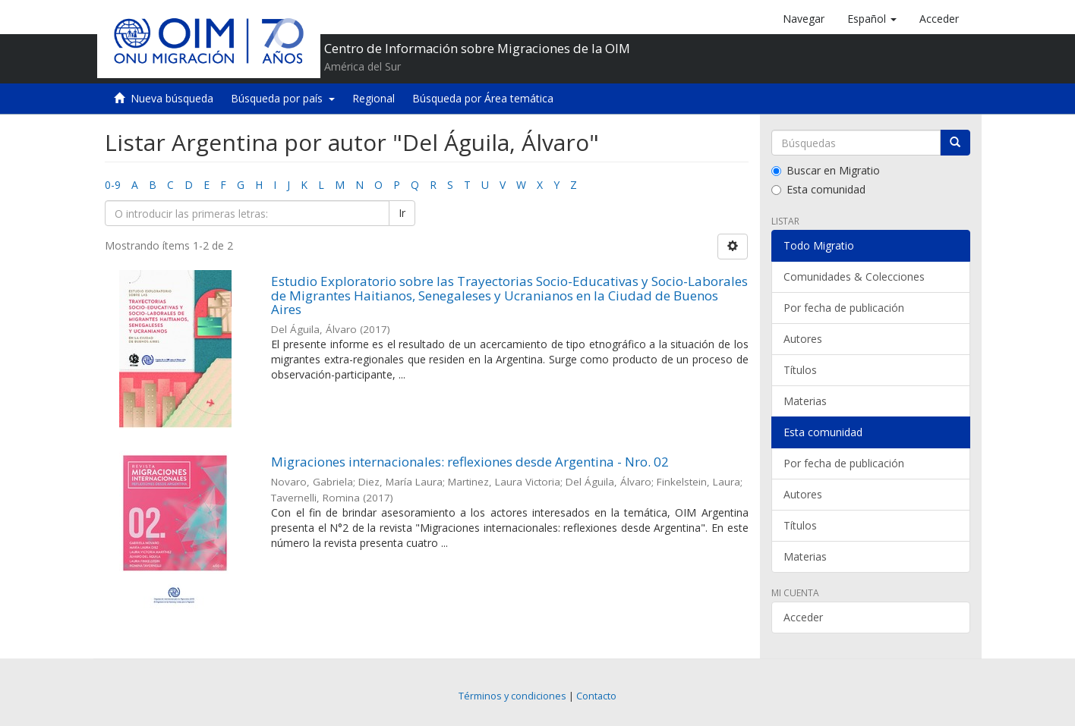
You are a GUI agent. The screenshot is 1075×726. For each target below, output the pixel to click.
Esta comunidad (818, 189)
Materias (805, 401)
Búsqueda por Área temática (482, 98)
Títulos (800, 370)
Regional (373, 98)
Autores (802, 339)
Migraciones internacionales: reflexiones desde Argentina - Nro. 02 (470, 461)
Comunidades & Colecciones (854, 276)
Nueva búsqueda (172, 98)
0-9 (113, 185)
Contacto (596, 696)
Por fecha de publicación (843, 307)
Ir (402, 213)
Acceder (803, 617)
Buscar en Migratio (825, 170)
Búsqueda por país (283, 98)
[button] (872, 19)
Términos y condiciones (512, 696)
